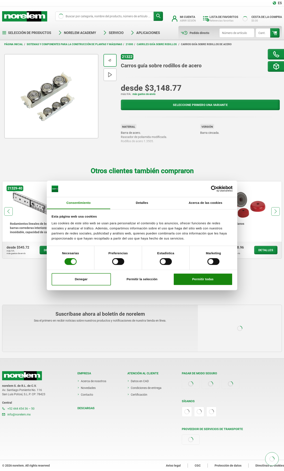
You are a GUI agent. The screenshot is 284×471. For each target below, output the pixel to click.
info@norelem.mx (16, 414)
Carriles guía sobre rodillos (157, 44)
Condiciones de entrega (146, 388)
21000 (129, 44)
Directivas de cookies (269, 465)
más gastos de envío (144, 94)
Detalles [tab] (142, 202)
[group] (34, 220)
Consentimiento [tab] (78, 202)
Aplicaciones (145, 33)
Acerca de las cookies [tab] (205, 202)
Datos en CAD (140, 381)
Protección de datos (228, 465)
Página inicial (13, 44)
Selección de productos (26, 33)
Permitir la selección (142, 279)
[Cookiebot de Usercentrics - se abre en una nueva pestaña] (214, 189)
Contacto (87, 394)
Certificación (139, 394)
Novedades (88, 388)
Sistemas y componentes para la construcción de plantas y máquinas (74, 44)
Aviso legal (173, 465)
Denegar (81, 279)
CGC (198, 465)
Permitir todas (203, 279)
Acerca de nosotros (93, 381)
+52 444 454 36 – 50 (18, 408)
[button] (8, 211)
